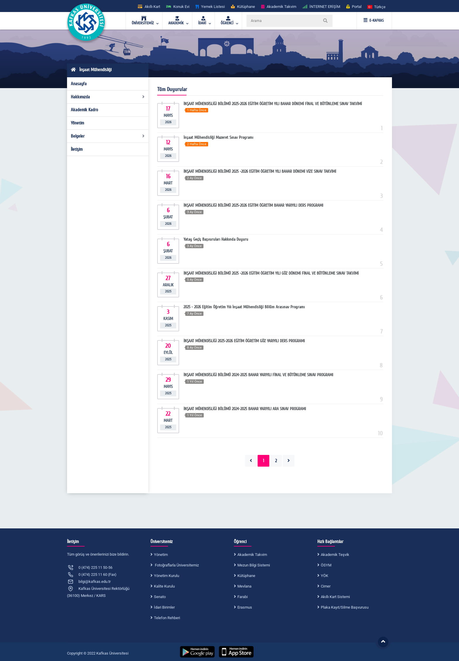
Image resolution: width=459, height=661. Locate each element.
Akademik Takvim (252, 554)
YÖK (324, 575)
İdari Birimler (164, 607)
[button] (376, 7)
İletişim (77, 149)
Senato (160, 597)
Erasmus (244, 607)
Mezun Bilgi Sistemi (253, 565)
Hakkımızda (108, 97)
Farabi (242, 597)
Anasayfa (79, 83)
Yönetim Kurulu (166, 575)
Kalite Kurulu (164, 586)
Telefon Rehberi (167, 618)
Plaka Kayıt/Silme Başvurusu (345, 607)
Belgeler (108, 136)
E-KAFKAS (374, 20)
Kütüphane (246, 575)
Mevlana (244, 586)
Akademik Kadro (84, 109)
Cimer (325, 586)
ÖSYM (326, 565)
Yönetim (77, 123)
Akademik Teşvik (335, 554)
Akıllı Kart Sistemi (335, 597)
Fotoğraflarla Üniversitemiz (176, 565)
